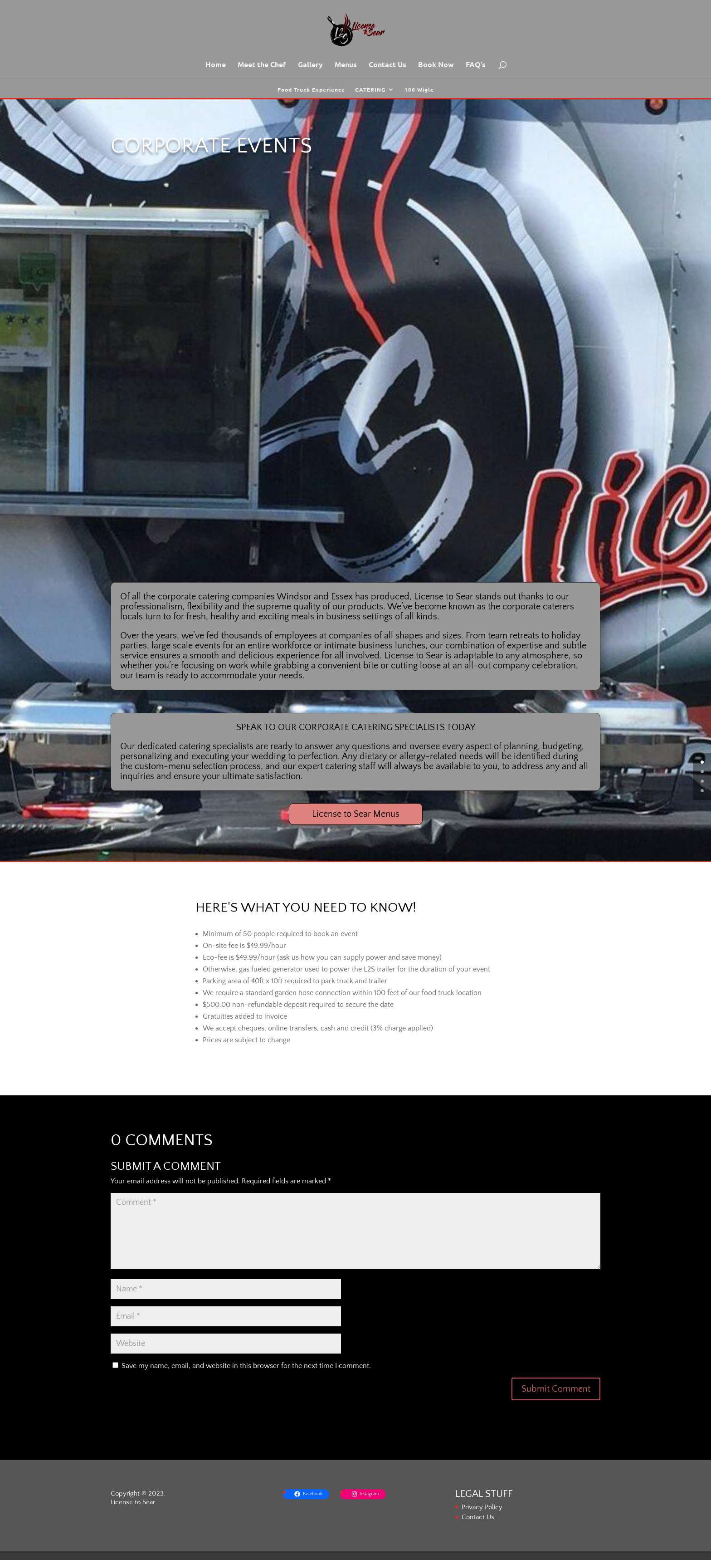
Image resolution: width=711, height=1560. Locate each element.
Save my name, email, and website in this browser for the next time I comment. (246, 1366)
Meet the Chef (262, 65)
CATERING (370, 89)
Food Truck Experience (311, 89)
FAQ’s (476, 65)
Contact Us (387, 65)
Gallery (310, 65)
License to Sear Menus (355, 814)
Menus (346, 65)
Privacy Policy (482, 1507)
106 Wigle (419, 89)
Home (215, 65)
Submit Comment (555, 1389)
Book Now (436, 65)
